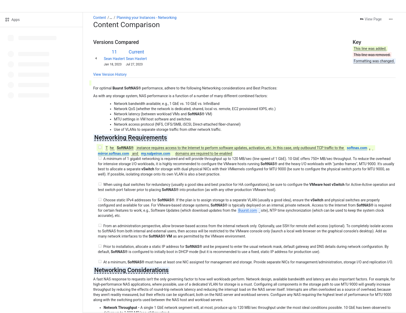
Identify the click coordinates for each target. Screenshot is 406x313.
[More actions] (391, 19)
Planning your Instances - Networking (147, 18)
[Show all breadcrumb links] (111, 17)
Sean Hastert (114, 59)
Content (99, 18)
